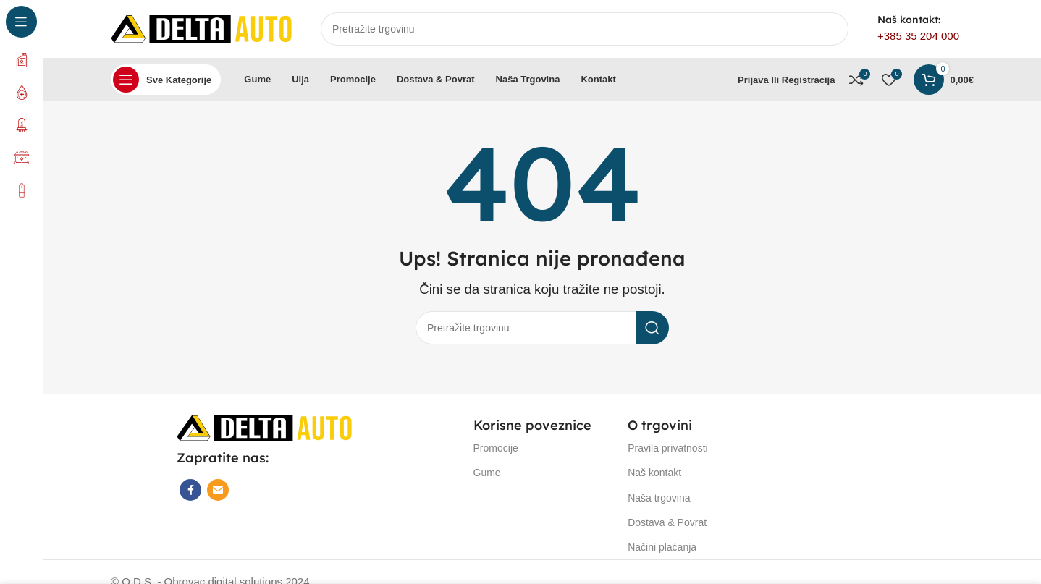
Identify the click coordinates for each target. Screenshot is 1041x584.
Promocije (495, 448)
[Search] (584, 29)
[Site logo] (201, 28)
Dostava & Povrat (667, 522)
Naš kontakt (654, 472)
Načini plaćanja (662, 547)
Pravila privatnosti (668, 448)
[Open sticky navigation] (166, 79)
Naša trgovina (659, 498)
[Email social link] (218, 490)
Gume (487, 472)
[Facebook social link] (190, 490)
